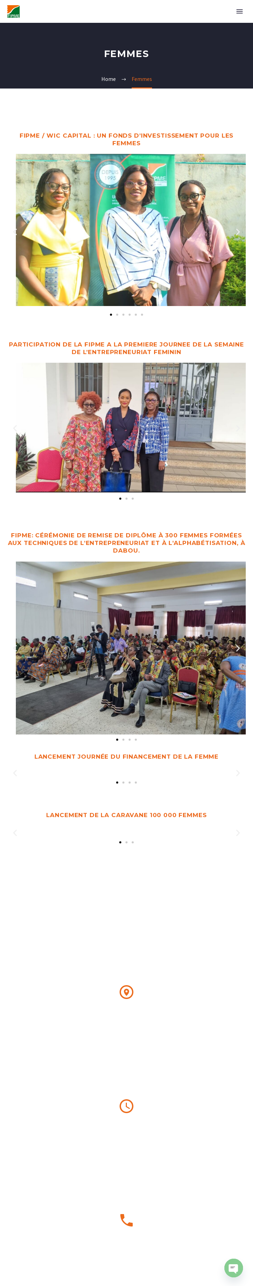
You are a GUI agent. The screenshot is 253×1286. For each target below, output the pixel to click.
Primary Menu (239, 11)
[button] (15, 231)
